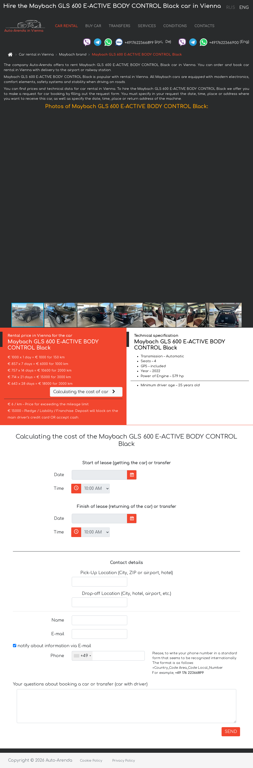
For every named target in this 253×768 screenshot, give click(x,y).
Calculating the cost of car (85, 392)
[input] (99, 475)
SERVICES (147, 26)
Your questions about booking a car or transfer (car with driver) (80, 684)
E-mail (57, 634)
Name (57, 620)
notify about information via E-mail (52, 646)
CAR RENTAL (66, 26)
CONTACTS (204, 26)
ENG (243, 7)
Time (59, 488)
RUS (230, 7)
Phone (57, 656)
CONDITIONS (175, 26)
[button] (248, 207)
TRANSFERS (119, 26)
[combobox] (82, 655)
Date (59, 475)
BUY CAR (93, 26)
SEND (231, 731)
